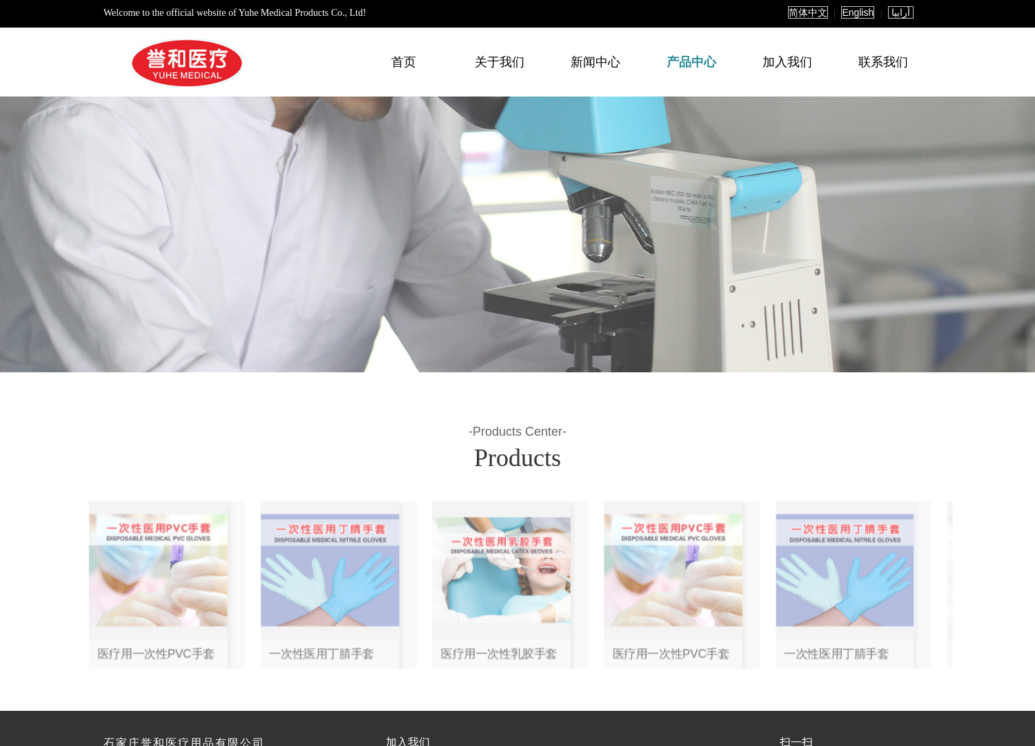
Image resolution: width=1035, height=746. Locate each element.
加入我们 (787, 62)
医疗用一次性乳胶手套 (518, 611)
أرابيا (901, 12)
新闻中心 (595, 62)
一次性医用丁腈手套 (455, 611)
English (858, 12)
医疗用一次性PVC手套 (397, 611)
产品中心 (691, 62)
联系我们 (883, 62)
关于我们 (499, 62)
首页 (403, 62)
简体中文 (808, 12)
